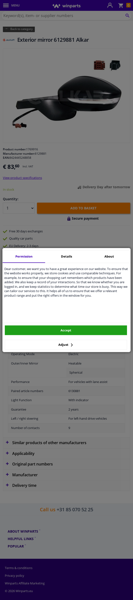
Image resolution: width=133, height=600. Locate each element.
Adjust (65, 344)
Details (66, 256)
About (109, 256)
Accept (65, 330)
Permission (24, 256)
